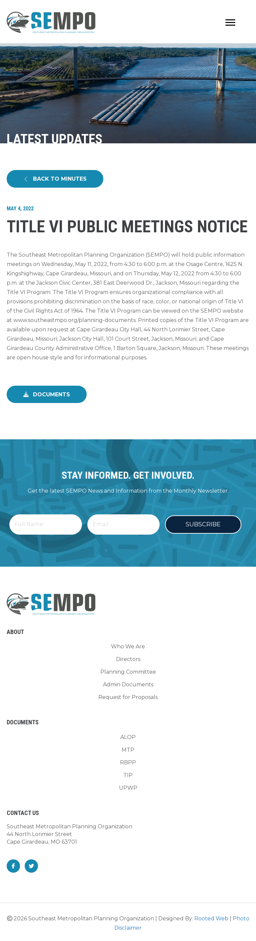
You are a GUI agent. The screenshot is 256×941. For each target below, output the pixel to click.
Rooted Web (211, 917)
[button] (55, 179)
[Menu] (230, 22)
